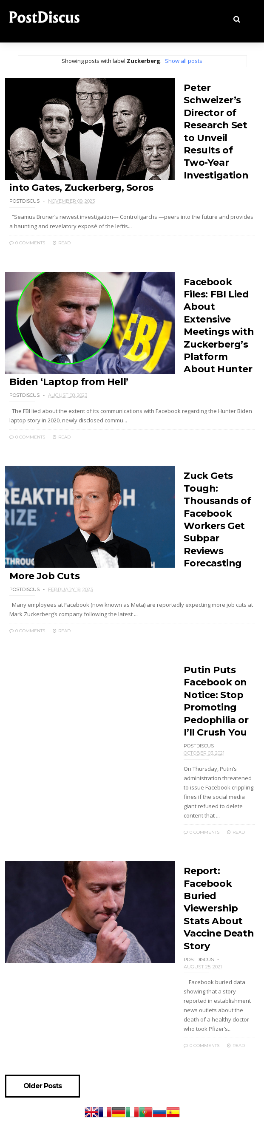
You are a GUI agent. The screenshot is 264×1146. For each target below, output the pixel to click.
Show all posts (183, 61)
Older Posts (42, 1086)
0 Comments (27, 243)
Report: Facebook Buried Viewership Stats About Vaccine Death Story (219, 908)
